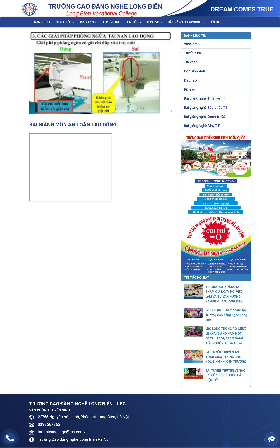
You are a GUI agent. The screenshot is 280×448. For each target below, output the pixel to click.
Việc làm (191, 44)
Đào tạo (88, 22)
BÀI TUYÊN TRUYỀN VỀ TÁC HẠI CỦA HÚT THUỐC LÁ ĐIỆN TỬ (225, 375)
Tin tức (133, 22)
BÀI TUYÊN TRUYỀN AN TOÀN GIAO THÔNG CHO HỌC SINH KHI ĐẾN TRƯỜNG (225, 357)
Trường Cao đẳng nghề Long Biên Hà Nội (74, 439)
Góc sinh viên (194, 71)
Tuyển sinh (111, 22)
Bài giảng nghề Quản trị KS (204, 116)
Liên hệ (214, 22)
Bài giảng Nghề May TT (202, 126)
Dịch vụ (154, 22)
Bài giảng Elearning (185, 22)
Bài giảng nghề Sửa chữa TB (206, 107)
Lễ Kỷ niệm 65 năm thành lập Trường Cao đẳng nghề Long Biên (226, 315)
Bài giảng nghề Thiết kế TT (204, 98)
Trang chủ (41, 22)
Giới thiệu (65, 22)
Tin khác (190, 62)
